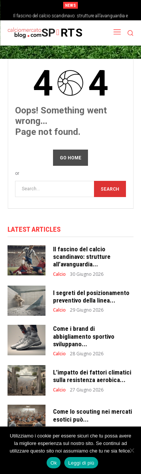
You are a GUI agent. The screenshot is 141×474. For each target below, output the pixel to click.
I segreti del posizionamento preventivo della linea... (91, 296)
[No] (131, 450)
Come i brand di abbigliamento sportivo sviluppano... (83, 336)
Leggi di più (81, 463)
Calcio (59, 274)
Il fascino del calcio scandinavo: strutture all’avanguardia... (82, 256)
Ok (53, 463)
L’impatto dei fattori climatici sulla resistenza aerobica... (92, 376)
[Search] (110, 189)
